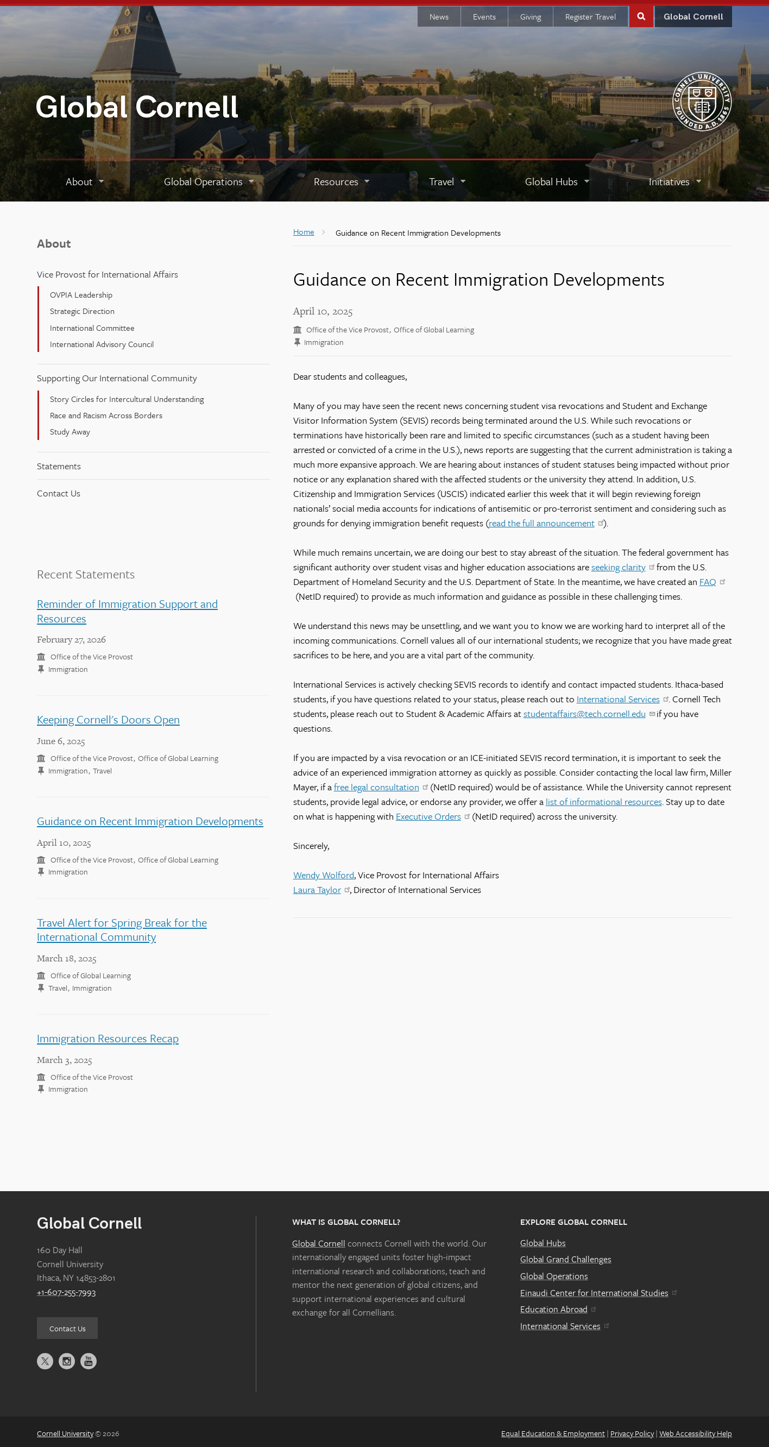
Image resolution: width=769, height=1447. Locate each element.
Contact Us (58, 489)
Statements (59, 462)
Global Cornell (136, 103)
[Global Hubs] (558, 178)
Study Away (70, 427)
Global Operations (554, 1272)
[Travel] (448, 178)
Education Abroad (558, 1305)
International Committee (92, 324)
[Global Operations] (210, 178)
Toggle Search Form (641, 11)
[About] (86, 178)
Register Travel (590, 12)
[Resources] (342, 178)
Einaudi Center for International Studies (598, 1288)
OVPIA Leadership (81, 291)
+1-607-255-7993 (66, 1287)
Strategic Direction (82, 307)
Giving (530, 12)
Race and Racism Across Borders (106, 411)
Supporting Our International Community (117, 374)
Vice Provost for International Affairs (107, 270)
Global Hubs (543, 1238)
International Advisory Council (102, 340)
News (439, 12)
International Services (564, 1322)
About (54, 239)
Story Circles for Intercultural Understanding (127, 394)
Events (484, 12)
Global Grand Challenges (566, 1255)
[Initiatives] (676, 178)
